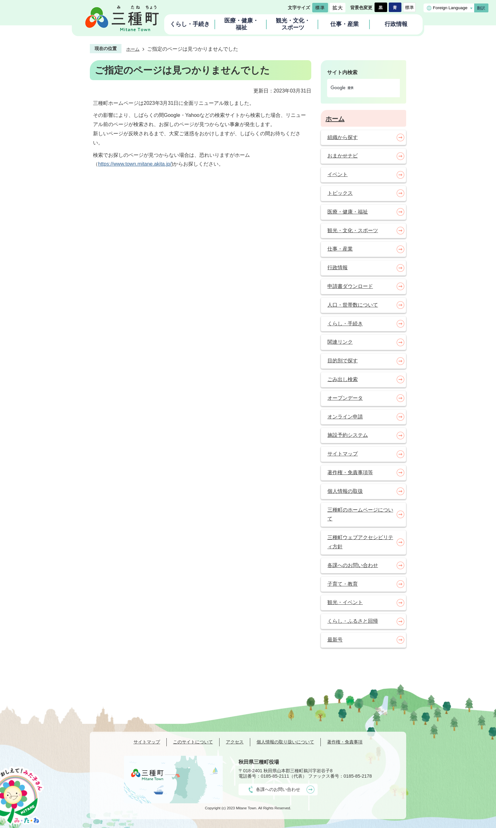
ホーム (133, 49)
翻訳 (481, 8)
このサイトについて (193, 741)
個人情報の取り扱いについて (285, 741)
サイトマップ (146, 741)
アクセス (235, 741)
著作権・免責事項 (345, 741)
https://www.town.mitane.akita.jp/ (134, 164)
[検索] (357, 88)
